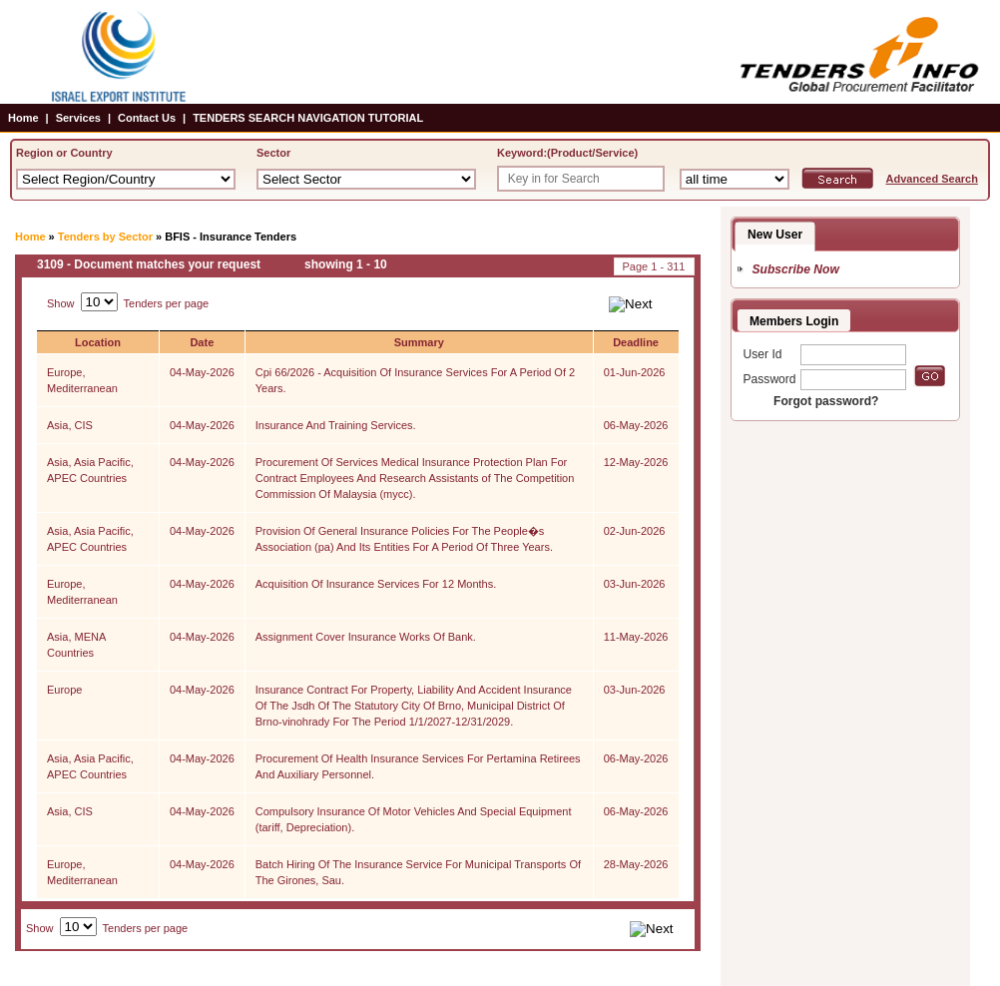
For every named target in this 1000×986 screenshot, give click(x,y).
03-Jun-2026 (635, 584)
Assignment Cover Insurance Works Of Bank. (365, 637)
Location (98, 342)
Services (78, 118)
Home (23, 118)
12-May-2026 (636, 462)
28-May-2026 (636, 864)
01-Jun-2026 (635, 372)
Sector (273, 153)
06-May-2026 (636, 425)
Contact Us (147, 118)
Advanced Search (932, 179)
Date (202, 342)
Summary (419, 342)
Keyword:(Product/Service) (567, 153)
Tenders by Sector (105, 237)
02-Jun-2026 (635, 531)
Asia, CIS (70, 425)
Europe (64, 690)
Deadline (636, 342)
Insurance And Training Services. (335, 425)
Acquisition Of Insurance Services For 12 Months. (376, 584)
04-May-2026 (202, 372)
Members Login (794, 321)
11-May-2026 (636, 637)
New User (775, 235)
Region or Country (64, 153)
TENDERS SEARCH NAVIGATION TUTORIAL (308, 118)
